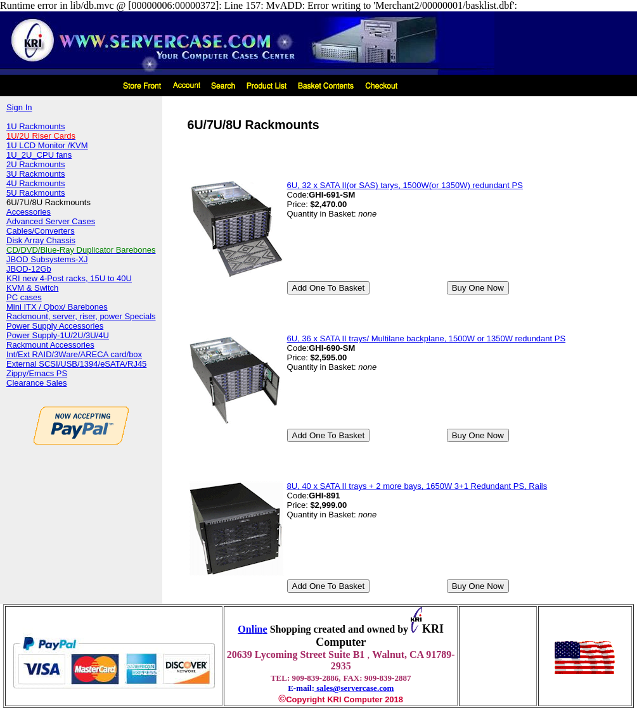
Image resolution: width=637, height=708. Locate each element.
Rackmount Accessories (50, 345)
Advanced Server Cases (50, 221)
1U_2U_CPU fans (39, 155)
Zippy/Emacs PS (36, 373)
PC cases (24, 297)
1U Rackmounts (35, 126)
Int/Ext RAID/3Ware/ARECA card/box (74, 354)
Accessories (28, 212)
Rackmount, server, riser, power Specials (81, 316)
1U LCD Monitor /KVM (47, 145)
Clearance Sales (36, 383)
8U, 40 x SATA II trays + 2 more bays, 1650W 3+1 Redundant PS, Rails (417, 486)
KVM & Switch (32, 288)
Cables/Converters (40, 231)
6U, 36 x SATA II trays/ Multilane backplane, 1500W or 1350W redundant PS (426, 338)
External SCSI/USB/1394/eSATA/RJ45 (76, 364)
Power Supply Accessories (54, 326)
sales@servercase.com (354, 688)
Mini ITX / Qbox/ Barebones (57, 307)
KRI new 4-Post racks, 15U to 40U (69, 278)
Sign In (19, 107)
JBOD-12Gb (28, 269)
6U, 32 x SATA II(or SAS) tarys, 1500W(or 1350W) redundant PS (405, 185)
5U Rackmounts (35, 193)
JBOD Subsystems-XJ (47, 259)
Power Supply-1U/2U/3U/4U (57, 335)
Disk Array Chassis (40, 240)
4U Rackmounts (35, 183)
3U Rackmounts (35, 174)
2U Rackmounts (35, 164)
